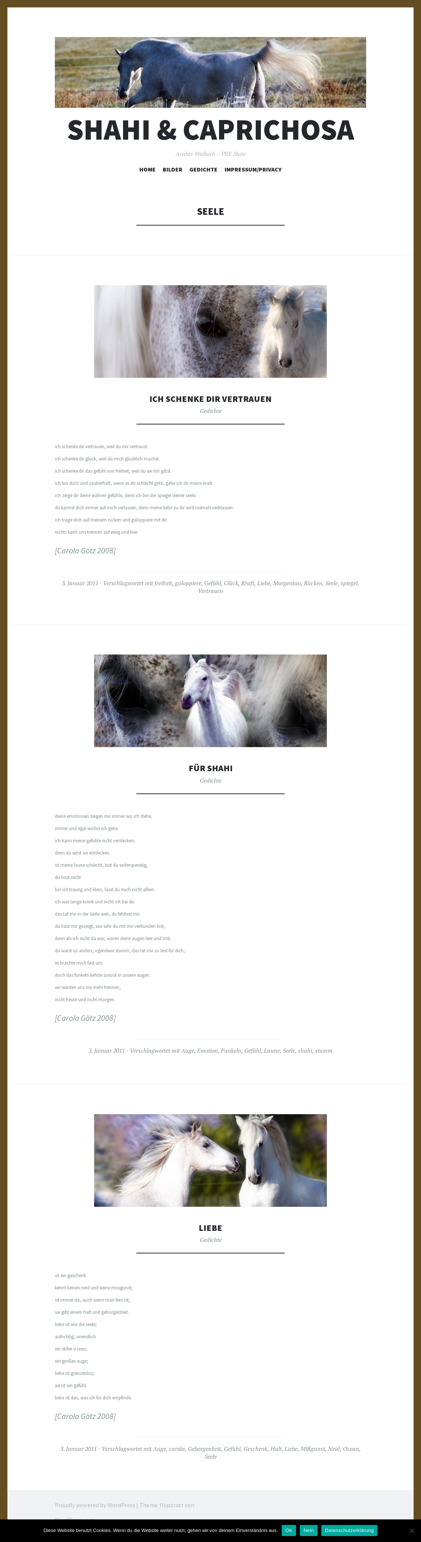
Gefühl (212, 583)
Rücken (313, 583)
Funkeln (231, 1050)
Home (147, 169)
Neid (334, 1449)
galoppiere (188, 583)
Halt (276, 1449)
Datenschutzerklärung (349, 1530)
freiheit (163, 583)
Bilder (172, 169)
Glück (231, 583)
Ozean (351, 1449)
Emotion (207, 1050)
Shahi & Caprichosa (210, 129)
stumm (323, 1050)
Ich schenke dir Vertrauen (211, 398)
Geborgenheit (204, 1449)
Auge (187, 1050)
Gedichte (203, 169)
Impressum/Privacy (253, 169)
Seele (331, 583)
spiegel (349, 583)
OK (288, 1530)
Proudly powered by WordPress (95, 1505)
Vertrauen (210, 591)
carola (177, 1449)
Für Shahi (210, 768)
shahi (305, 1050)
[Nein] (411, 1530)
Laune (272, 1050)
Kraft (247, 583)
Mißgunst (313, 1449)
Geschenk (255, 1449)
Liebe (263, 583)
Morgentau (287, 583)
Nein (309, 1530)
